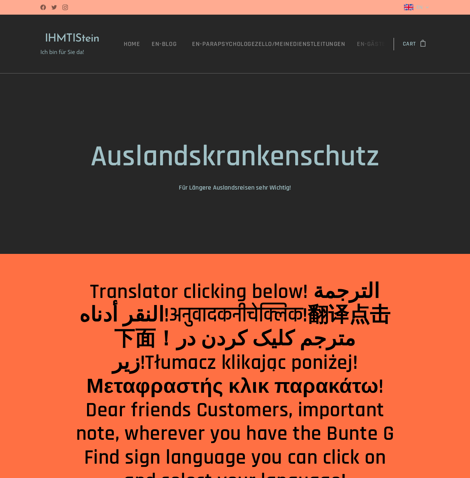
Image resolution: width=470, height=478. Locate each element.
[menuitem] (155, 44)
